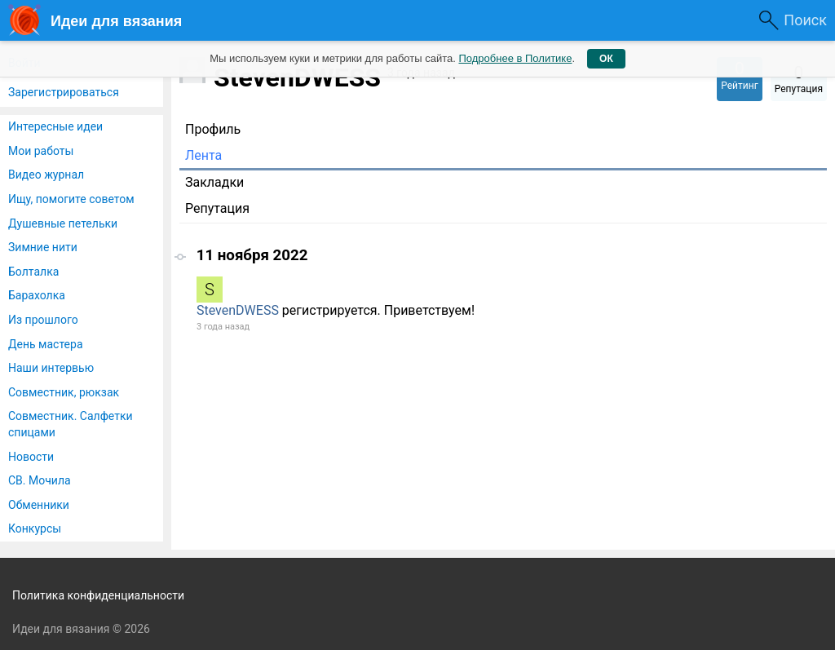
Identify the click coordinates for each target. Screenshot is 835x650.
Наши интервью (51, 367)
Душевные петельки (62, 223)
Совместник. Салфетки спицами (70, 424)
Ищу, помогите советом (71, 199)
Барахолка (36, 295)
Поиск (805, 20)
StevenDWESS (238, 310)
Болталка (33, 271)
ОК (606, 58)
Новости (31, 456)
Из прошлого (43, 319)
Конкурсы (34, 528)
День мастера (45, 344)
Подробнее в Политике (515, 58)
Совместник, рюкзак (63, 392)
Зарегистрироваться (63, 92)
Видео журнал (46, 174)
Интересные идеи (55, 126)
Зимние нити (42, 247)
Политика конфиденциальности (98, 595)
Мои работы (40, 150)
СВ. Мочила (39, 480)
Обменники (38, 504)
